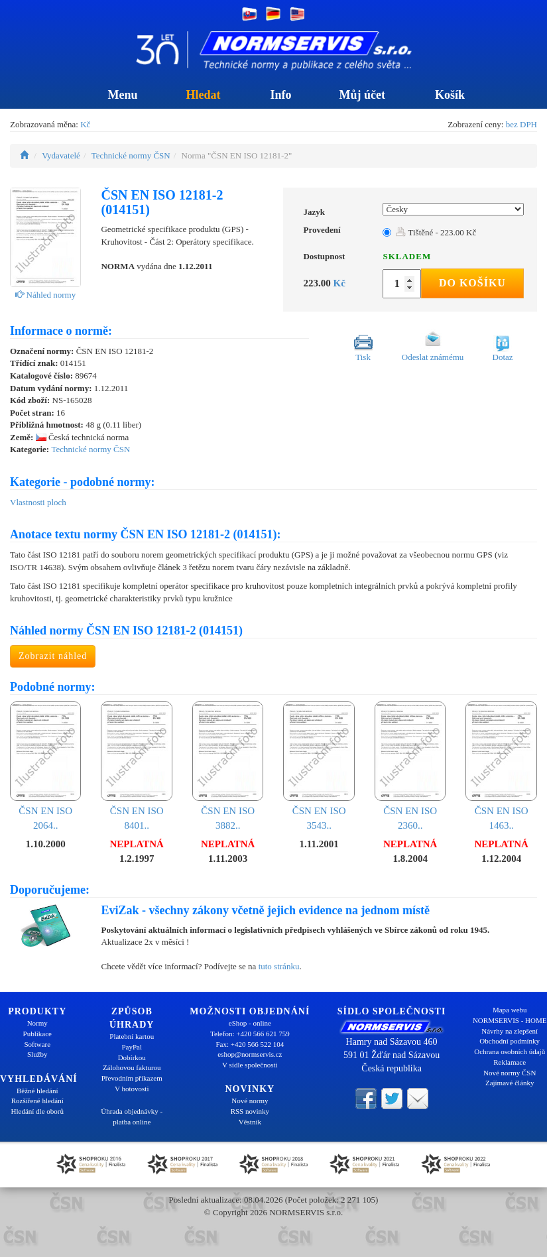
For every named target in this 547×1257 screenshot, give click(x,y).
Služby (37, 1054)
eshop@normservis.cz (249, 1054)
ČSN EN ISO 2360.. (410, 766)
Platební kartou (131, 1036)
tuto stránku (279, 966)
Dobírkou (132, 1057)
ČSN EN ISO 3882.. (227, 766)
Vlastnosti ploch (38, 502)
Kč (85, 124)
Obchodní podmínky (509, 1041)
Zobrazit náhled (53, 656)
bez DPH (521, 124)
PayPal (131, 1047)
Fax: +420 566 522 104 (249, 1044)
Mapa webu (510, 1010)
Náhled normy (45, 295)
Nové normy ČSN (509, 1073)
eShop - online (250, 1023)
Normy (37, 1023)
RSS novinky (250, 1111)
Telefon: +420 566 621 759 (250, 1034)
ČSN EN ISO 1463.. (500, 766)
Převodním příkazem (131, 1078)
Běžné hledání (37, 1091)
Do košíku (472, 282)
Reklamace (509, 1062)
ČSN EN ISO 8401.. (136, 766)
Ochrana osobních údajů (509, 1051)
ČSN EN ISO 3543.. (318, 766)
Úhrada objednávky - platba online (131, 1116)
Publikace (37, 1034)
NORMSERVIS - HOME (510, 1020)
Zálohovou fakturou (132, 1067)
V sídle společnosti (250, 1065)
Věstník (250, 1122)
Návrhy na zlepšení (509, 1031)
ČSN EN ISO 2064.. (45, 766)
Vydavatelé (61, 155)
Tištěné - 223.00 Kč (436, 232)
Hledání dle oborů (37, 1111)
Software (37, 1044)
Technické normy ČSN (130, 155)
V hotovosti (132, 1089)
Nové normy (249, 1101)
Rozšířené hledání (37, 1101)
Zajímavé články (509, 1083)
